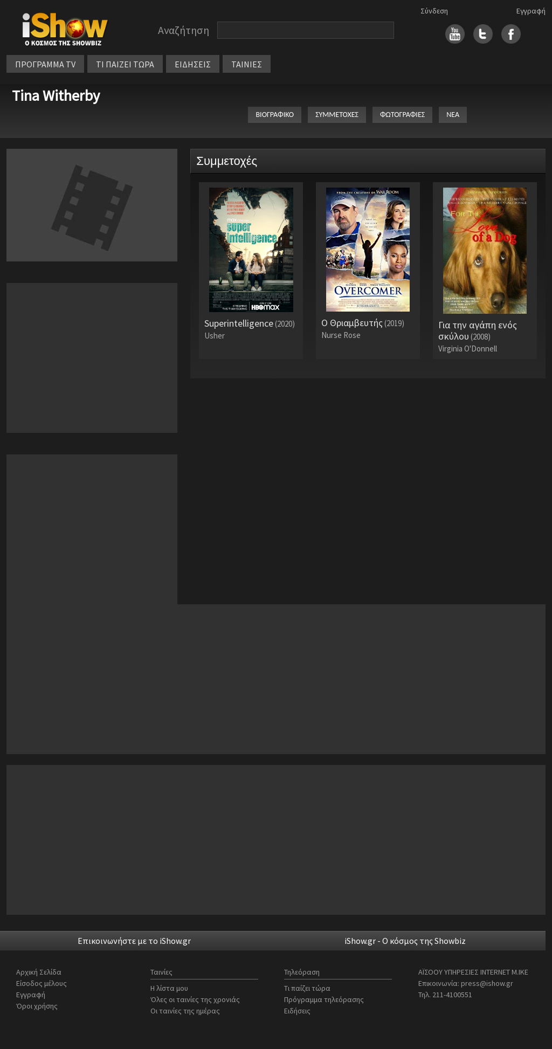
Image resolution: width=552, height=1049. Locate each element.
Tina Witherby (56, 95)
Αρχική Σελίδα (38, 972)
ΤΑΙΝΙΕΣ (246, 64)
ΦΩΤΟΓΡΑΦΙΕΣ (402, 114)
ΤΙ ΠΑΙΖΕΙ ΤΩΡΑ (125, 64)
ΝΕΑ (452, 114)
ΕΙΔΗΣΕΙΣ (193, 64)
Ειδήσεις (297, 1011)
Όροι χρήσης (37, 1006)
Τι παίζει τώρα (307, 988)
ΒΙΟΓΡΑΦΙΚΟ (275, 114)
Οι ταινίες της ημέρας (185, 1011)
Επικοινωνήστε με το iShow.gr (134, 940)
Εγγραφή (531, 11)
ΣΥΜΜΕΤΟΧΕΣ (336, 114)
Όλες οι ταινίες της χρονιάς (195, 999)
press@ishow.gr (487, 983)
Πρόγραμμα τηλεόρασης (324, 999)
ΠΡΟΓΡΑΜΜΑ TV (45, 64)
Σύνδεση (434, 11)
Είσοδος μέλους (41, 983)
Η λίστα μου (169, 988)
